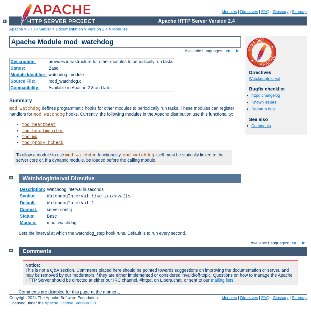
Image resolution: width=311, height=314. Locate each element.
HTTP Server (39, 29)
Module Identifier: (29, 74)
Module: (28, 222)
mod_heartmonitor (42, 130)
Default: (28, 202)
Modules (229, 11)
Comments (261, 125)
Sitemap (299, 11)
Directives (249, 11)
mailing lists (222, 280)
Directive (82, 178)
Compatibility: (25, 87)
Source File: (23, 81)
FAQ (265, 11)
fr (237, 50)
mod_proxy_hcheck (42, 142)
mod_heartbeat (39, 124)
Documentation (69, 29)
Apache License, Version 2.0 (70, 303)
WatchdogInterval (264, 78)
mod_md (29, 136)
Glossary (280, 11)
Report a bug (263, 109)
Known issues (263, 102)
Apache (16, 29)
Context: (29, 209)
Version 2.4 (98, 29)
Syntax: (28, 195)
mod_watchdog (25, 108)
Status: (18, 68)
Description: (23, 61)
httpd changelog (265, 95)
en (228, 50)
